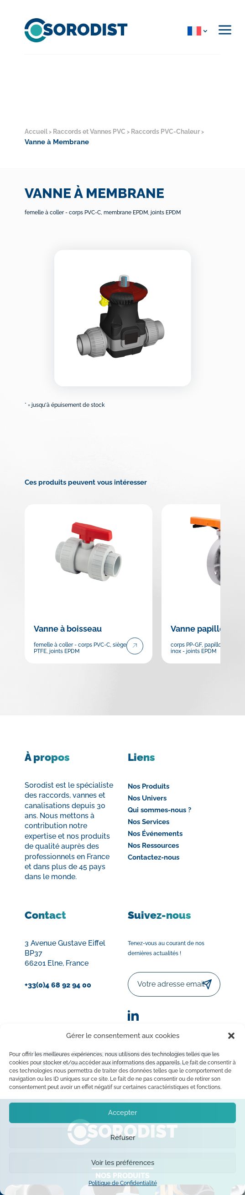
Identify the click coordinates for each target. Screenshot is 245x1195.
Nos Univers (147, 798)
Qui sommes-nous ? (159, 810)
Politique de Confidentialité (123, 1183)
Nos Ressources (153, 845)
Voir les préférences (122, 1163)
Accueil (36, 131)
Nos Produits (148, 786)
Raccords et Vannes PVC (89, 131)
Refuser (122, 1138)
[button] (231, 1035)
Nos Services (148, 822)
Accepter (122, 1113)
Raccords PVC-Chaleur (165, 131)
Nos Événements (155, 834)
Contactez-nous (153, 857)
